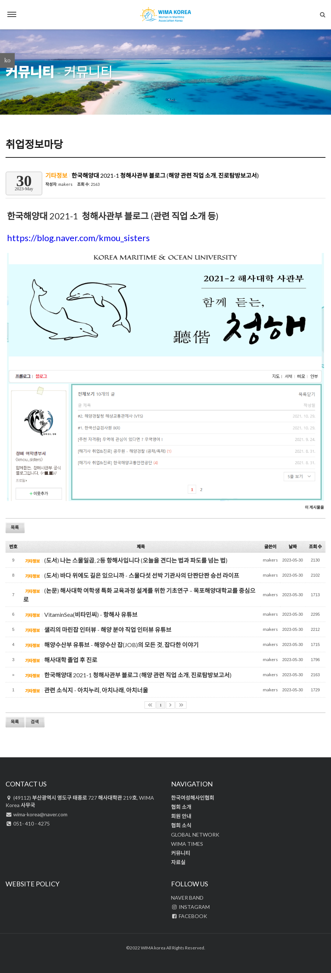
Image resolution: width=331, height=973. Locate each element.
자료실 (178, 862)
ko (7, 60)
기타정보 (57, 175)
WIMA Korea (165, 14)
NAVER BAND (187, 897)
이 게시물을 (314, 507)
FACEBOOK (189, 916)
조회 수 (315, 546)
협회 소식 (181, 825)
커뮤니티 (30, 72)
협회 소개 (181, 807)
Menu (11, 14)
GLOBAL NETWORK (195, 834)
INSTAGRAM (190, 907)
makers (65, 184)
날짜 (293, 546)
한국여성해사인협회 (192, 798)
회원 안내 (181, 816)
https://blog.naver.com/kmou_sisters (78, 237)
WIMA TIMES (187, 844)
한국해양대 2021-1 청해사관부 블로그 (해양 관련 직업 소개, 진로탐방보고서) (165, 175)
